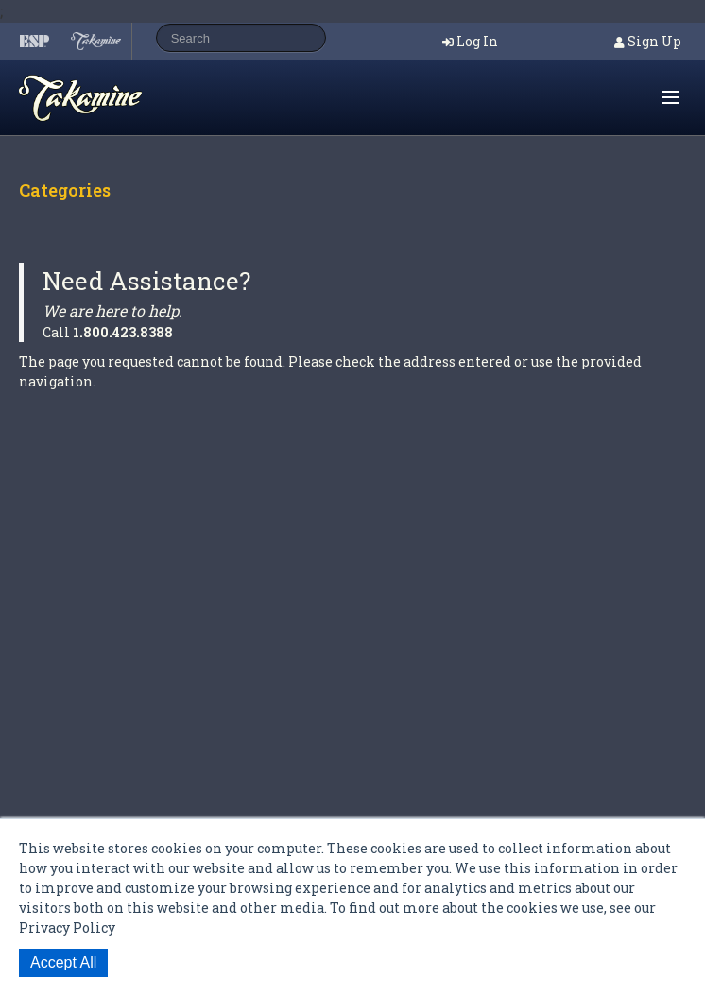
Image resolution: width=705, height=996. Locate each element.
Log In (477, 41)
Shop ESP (117, 98)
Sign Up (654, 41)
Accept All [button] (63, 962)
